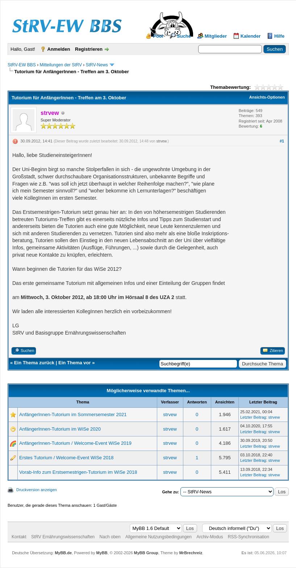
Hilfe (279, 36)
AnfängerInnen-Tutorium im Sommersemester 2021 (72, 414)
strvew (161, 141)
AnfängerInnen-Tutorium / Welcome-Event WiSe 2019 (75, 443)
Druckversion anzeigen (36, 490)
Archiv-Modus (209, 536)
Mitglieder (216, 36)
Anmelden (58, 49)
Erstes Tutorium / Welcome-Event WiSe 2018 (66, 457)
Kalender (251, 36)
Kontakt (19, 536)
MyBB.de (63, 553)
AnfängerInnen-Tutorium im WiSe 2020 (60, 429)
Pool (158, 36)
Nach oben (110, 536)
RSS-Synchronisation (248, 536)
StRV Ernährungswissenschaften (63, 536)
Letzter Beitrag (253, 417)
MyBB (101, 553)
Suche (184, 36)
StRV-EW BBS (22, 64)
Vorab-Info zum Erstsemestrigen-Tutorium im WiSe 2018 (78, 472)
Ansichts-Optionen (267, 97)
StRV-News (97, 64)
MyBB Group (146, 553)
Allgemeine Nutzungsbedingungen (158, 536)
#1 (282, 141)
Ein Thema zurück (34, 362)
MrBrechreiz (191, 553)
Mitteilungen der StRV (60, 64)
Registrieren (89, 49)
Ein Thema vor (74, 362)
